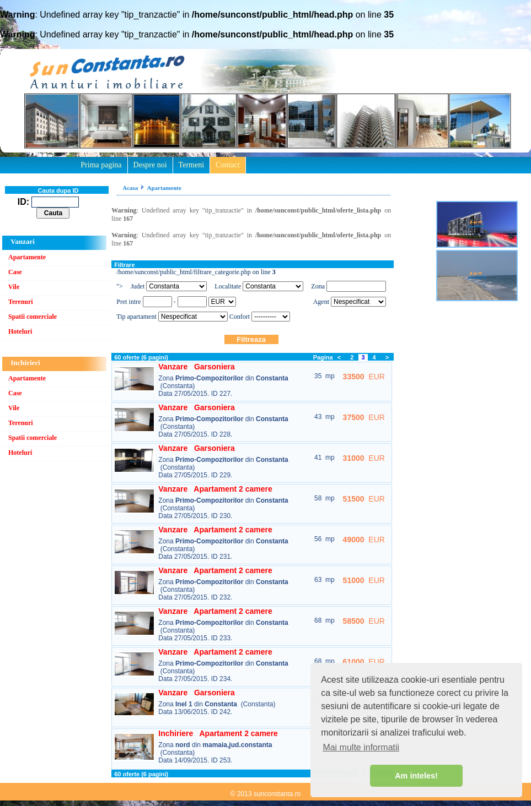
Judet (137, 286)
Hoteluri (20, 331)
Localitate (227, 286)
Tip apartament (136, 316)
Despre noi (150, 165)
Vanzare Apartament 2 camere (215, 488)
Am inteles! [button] (416, 775)
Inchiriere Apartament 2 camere (218, 733)
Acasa (130, 187)
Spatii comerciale (32, 316)
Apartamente (27, 257)
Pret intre (129, 302)
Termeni (191, 165)
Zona (318, 286)
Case (15, 272)
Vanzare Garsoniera (196, 366)
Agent (321, 302)
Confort (239, 316)
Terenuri (20, 302)
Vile (13, 287)
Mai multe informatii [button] (361, 747)
